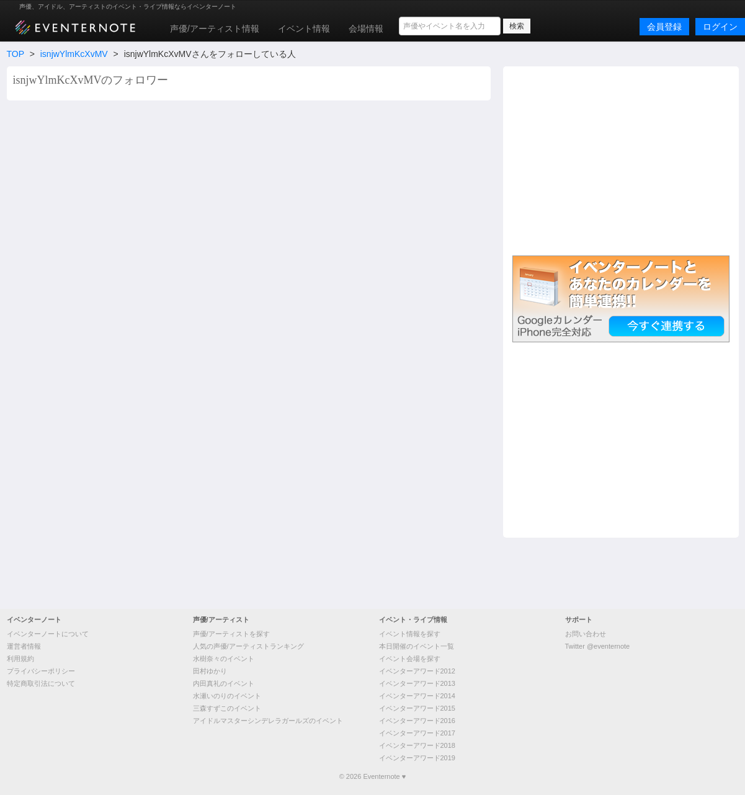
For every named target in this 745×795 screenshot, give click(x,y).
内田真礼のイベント (223, 683)
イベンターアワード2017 (417, 733)
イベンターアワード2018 (417, 745)
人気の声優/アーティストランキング (248, 646)
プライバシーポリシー (41, 671)
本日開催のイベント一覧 (416, 646)
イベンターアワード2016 (417, 720)
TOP (15, 54)
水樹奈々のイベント (223, 658)
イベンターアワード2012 (417, 671)
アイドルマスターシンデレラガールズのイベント (268, 720)
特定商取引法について (41, 683)
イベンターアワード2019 (417, 758)
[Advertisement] (621, 159)
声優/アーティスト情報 (214, 28)
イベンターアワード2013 (417, 683)
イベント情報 (304, 28)
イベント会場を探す (409, 658)
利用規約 (20, 658)
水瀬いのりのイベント (227, 696)
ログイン (720, 27)
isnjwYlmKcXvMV (74, 54)
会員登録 (664, 27)
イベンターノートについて (48, 633)
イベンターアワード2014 (417, 696)
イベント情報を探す (409, 633)
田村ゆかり (210, 671)
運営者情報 (24, 646)
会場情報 (366, 28)
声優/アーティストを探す (231, 633)
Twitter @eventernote (597, 646)
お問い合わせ (585, 633)
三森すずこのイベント (227, 708)
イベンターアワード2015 (417, 708)
